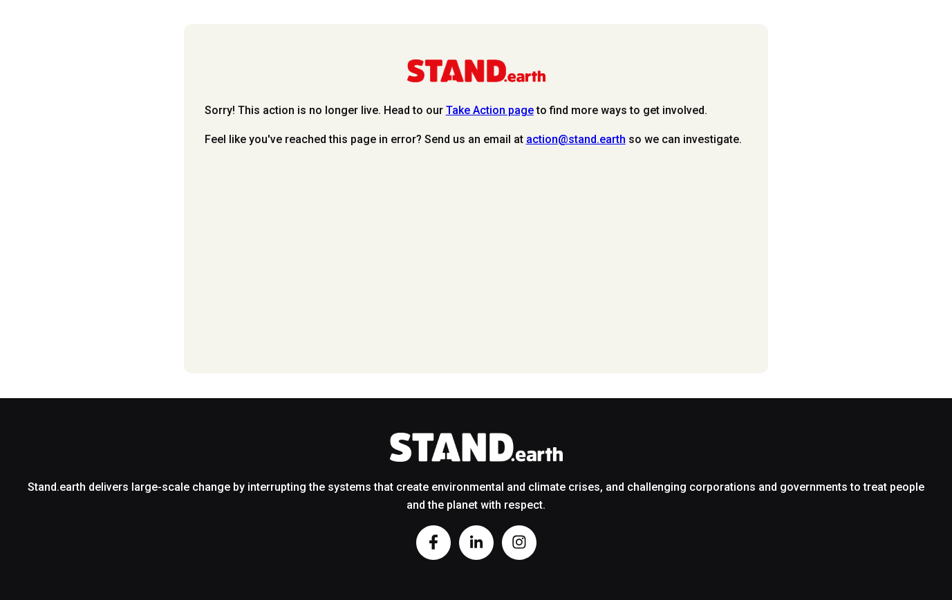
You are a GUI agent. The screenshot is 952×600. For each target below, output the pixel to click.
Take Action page (490, 110)
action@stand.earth (576, 139)
